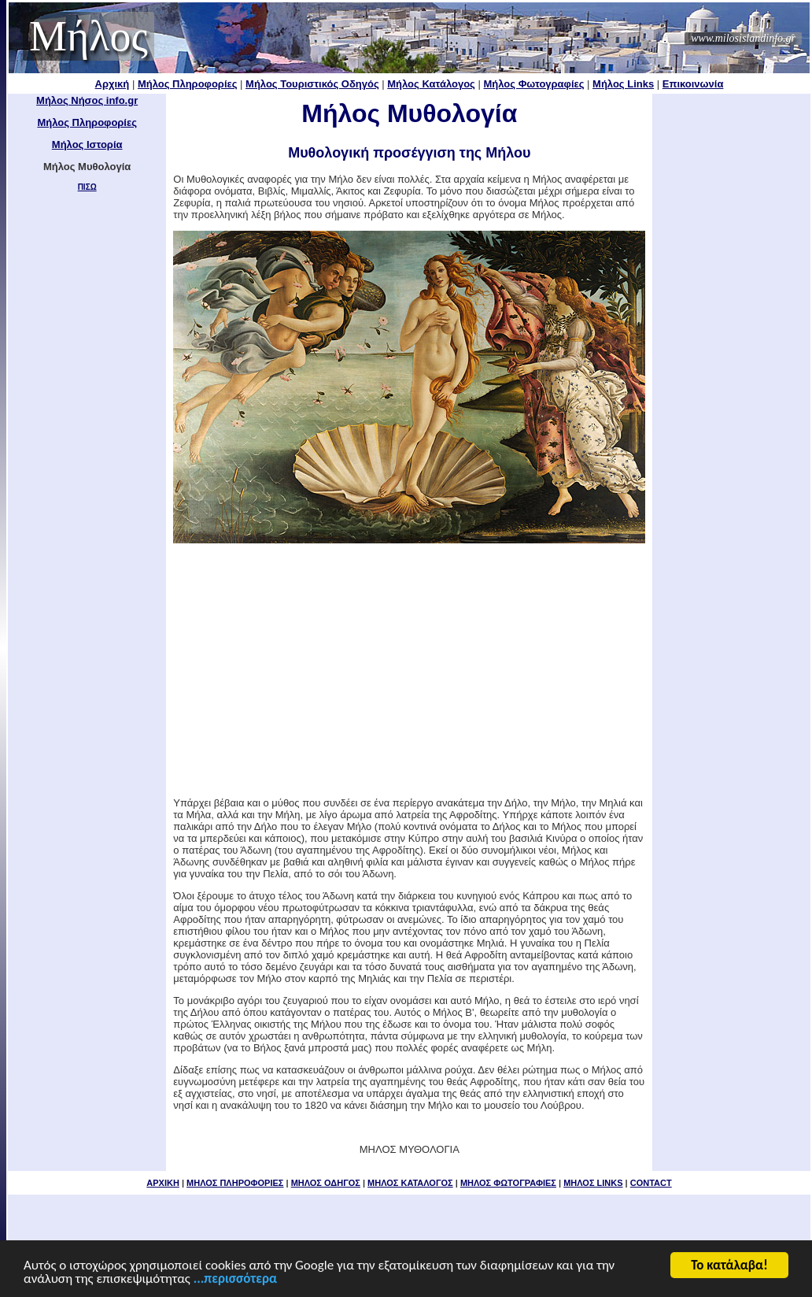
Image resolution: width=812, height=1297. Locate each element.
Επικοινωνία (693, 84)
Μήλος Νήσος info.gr (87, 100)
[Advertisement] (732, 330)
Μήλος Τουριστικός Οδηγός (312, 84)
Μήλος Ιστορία (87, 144)
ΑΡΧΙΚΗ (162, 1183)
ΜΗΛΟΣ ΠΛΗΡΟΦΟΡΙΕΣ (234, 1183)
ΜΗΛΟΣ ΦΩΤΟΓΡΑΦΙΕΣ (508, 1183)
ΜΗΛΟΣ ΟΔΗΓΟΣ (325, 1183)
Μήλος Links (623, 84)
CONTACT (651, 1183)
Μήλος (88, 36)
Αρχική (112, 84)
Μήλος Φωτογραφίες (534, 84)
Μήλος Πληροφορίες (188, 84)
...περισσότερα (235, 1280)
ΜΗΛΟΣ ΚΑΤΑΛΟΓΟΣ (410, 1183)
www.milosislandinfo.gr (743, 38)
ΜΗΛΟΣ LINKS (592, 1183)
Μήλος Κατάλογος (431, 84)
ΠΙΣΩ (87, 187)
